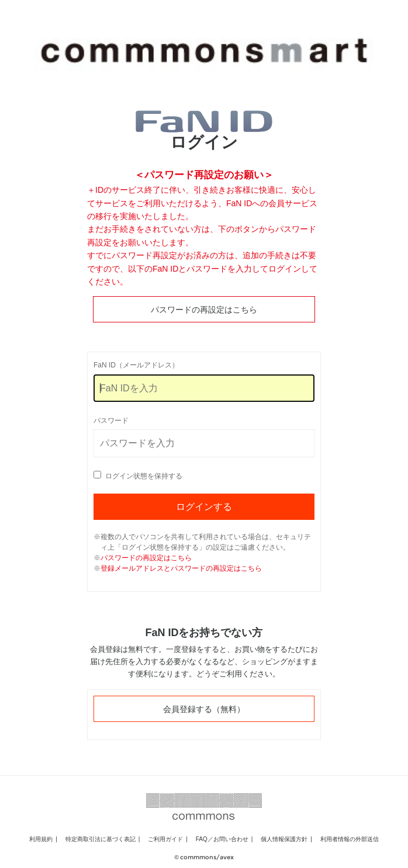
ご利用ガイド (165, 839)
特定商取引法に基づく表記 (100, 839)
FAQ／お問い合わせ (222, 839)
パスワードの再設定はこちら (204, 309)
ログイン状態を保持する (143, 476)
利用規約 (41, 839)
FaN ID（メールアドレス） (136, 365)
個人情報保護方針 (284, 839)
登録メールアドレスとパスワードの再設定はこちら (181, 568)
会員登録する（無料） (204, 709)
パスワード (111, 420)
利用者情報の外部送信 (349, 839)
